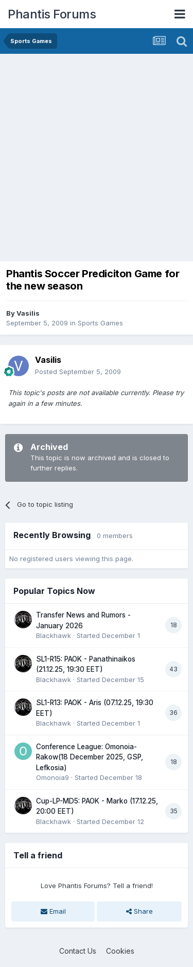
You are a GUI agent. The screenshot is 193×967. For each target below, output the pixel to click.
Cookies (120, 951)
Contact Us (77, 951)
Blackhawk (53, 635)
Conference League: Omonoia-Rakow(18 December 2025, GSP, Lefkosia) (89, 757)
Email (53, 911)
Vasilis (28, 313)
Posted (78, 371)
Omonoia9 (52, 777)
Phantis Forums (52, 14)
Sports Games (100, 323)
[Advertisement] (96, 155)
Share (139, 911)
